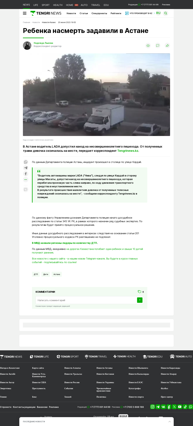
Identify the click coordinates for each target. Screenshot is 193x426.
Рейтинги (116, 13)
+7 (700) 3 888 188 (133, 407)
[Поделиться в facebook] (25, 174)
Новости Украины (105, 382)
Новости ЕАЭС (136, 382)
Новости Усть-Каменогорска (39, 375)
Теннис (3, 397)
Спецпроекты (99, 13)
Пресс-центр (167, 397)
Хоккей (67, 397)
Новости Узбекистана (171, 382)
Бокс (34, 397)
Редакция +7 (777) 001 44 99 (143, 4)
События (68, 388)
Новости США (39, 382)
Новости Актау (7, 382)
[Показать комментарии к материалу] (25, 190)
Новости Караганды (170, 368)
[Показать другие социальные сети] (25, 180)
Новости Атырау (169, 374)
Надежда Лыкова (43, 43)
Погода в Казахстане (10, 368)
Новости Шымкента (138, 368)
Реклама (166, 4)
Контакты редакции (24, 407)
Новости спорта (136, 397)
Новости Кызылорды (139, 374)
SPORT (46, 5)
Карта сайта (38, 368)
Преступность (39, 388)
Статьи (84, 13)
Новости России (71, 382)
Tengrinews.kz (127, 151)
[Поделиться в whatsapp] (25, 162)
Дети (45, 274)
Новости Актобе (7, 374)
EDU (106, 5)
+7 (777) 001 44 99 (100, 407)
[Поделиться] (167, 46)
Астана (57, 274)
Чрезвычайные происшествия (103, 389)
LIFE (35, 5)
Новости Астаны (104, 368)
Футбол (164, 388)
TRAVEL (95, 5)
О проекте (5, 407)
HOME (69, 5)
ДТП (36, 274)
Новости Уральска (73, 374)
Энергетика (5, 388)
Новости (71, 13)
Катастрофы (135, 388)
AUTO (84, 5)
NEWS (26, 4)
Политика (101, 397)
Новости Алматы (72, 368)
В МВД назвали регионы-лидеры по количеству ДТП (64, 242)
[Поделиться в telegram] (25, 168)
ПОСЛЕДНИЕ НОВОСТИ (34, 421)
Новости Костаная (105, 374)
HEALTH (57, 5)
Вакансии (42, 407)
